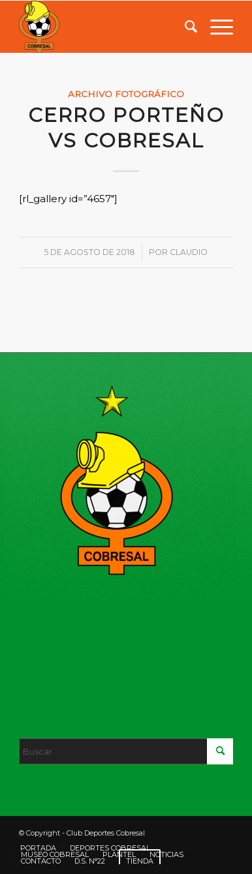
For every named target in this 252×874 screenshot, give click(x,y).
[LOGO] (104, 27)
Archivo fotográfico (126, 94)
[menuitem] (184, 27)
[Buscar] (184, 27)
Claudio (189, 252)
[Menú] (215, 27)
